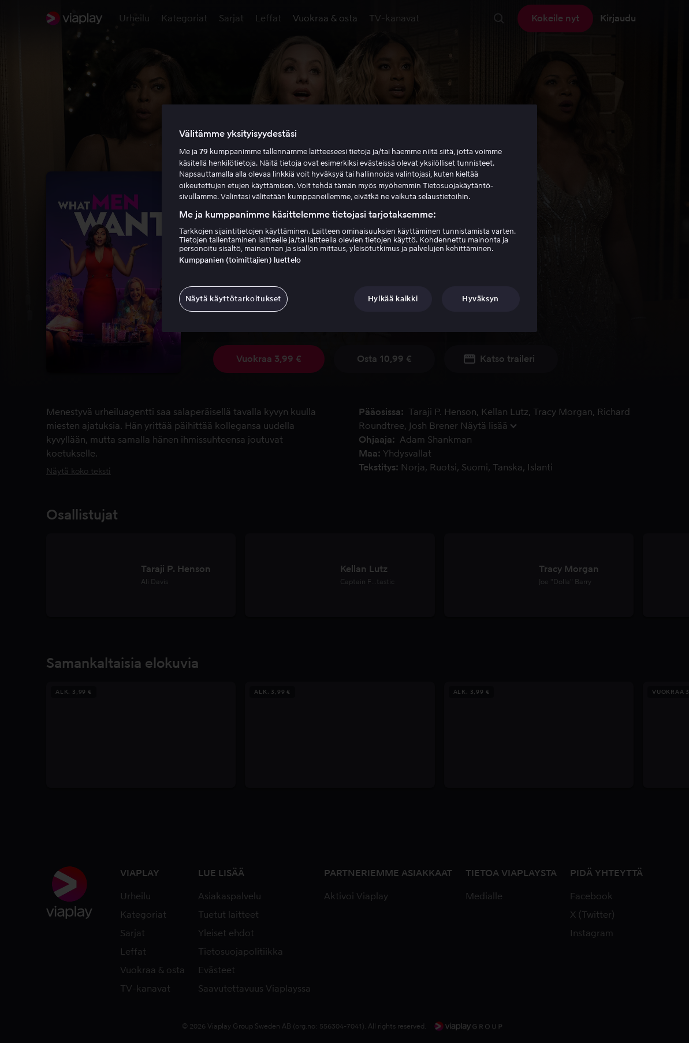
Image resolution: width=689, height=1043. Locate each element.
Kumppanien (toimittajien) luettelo (240, 260)
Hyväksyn (480, 298)
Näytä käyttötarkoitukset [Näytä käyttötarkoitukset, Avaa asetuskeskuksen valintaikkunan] (233, 298)
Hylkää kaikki (393, 298)
